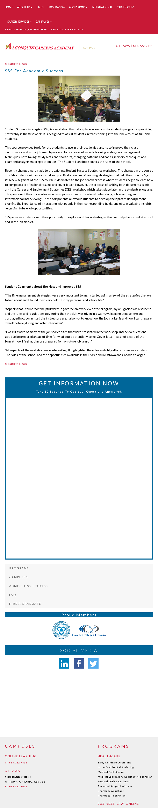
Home (9, 7)
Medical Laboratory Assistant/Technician (125, 776)
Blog (40, 7)
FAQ (12, 595)
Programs (56, 7)
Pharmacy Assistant (111, 790)
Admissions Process (29, 586)
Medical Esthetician (111, 772)
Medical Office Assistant (114, 781)
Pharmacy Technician (111, 795)
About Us (25, 7)
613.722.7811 (143, 45)
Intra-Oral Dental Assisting (116, 767)
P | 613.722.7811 (16, 762)
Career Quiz (125, 7)
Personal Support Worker (115, 786)
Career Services (19, 21)
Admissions (78, 7)
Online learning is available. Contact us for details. (44, 29)
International (102, 7)
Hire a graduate (25, 603)
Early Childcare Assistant (114, 762)
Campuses (44, 21)
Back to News (16, 64)
